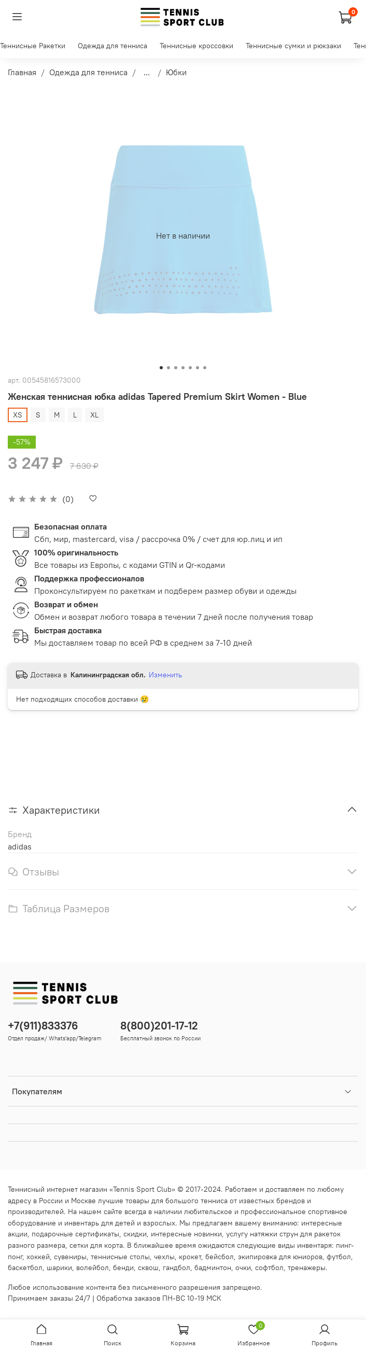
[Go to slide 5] (190, 367)
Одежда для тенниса (112, 45)
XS (17, 415)
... (147, 72)
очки (243, 1267)
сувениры (70, 1256)
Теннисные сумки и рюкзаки (293, 45)
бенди (123, 1267)
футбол (339, 1256)
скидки (135, 1233)
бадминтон (212, 1267)
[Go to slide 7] (204, 367)
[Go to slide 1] (161, 367)
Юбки (176, 72)
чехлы (164, 1256)
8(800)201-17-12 (159, 1026)
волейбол (92, 1267)
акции (17, 1233)
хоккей (38, 1256)
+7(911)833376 (43, 1026)
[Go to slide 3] (175, 367)
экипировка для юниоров (280, 1256)
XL (94, 415)
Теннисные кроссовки (196, 45)
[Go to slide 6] (197, 367)
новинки (208, 1233)
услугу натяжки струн (262, 1233)
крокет (190, 1256)
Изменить (165, 674)
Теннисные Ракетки (32, 45)
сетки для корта (96, 1245)
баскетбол (25, 1267)
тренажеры (307, 1267)
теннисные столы (120, 1256)
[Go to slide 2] (168, 367)
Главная (22, 72)
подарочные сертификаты (75, 1233)
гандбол (176, 1267)
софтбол (269, 1267)
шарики (59, 1267)
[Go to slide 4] (183, 367)
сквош (148, 1267)
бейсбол (219, 1256)
